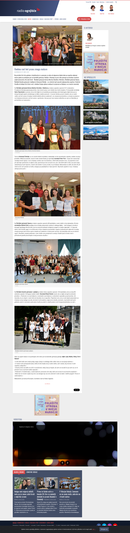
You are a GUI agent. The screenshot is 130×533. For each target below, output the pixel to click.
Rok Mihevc (88, 43)
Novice (29, 19)
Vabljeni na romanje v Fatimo (93, 138)
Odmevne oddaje (31, 472)
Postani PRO (88, 2)
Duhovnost (42, 523)
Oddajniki (72, 525)
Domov (15, 19)
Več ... (94, 531)
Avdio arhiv (63, 19)
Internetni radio (65, 525)
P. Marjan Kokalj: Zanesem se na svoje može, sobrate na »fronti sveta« (69, 494)
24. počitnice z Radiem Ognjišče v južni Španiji (95, 90)
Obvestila (21, 525)
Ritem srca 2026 (22, 19)
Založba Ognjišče (109, 2)
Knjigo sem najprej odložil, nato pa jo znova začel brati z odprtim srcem (24, 494)
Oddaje (42, 19)
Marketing (102, 2)
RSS (78, 525)
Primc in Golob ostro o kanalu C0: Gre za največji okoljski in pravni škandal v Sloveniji (46, 495)
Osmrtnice (15, 525)
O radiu (58, 525)
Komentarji (35, 19)
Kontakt (94, 2)
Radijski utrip (48, 19)
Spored (57, 19)
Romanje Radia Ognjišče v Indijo (94, 107)
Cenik (97, 2)
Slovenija (17, 72)
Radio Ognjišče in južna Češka (93, 122)
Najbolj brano (19, 472)
